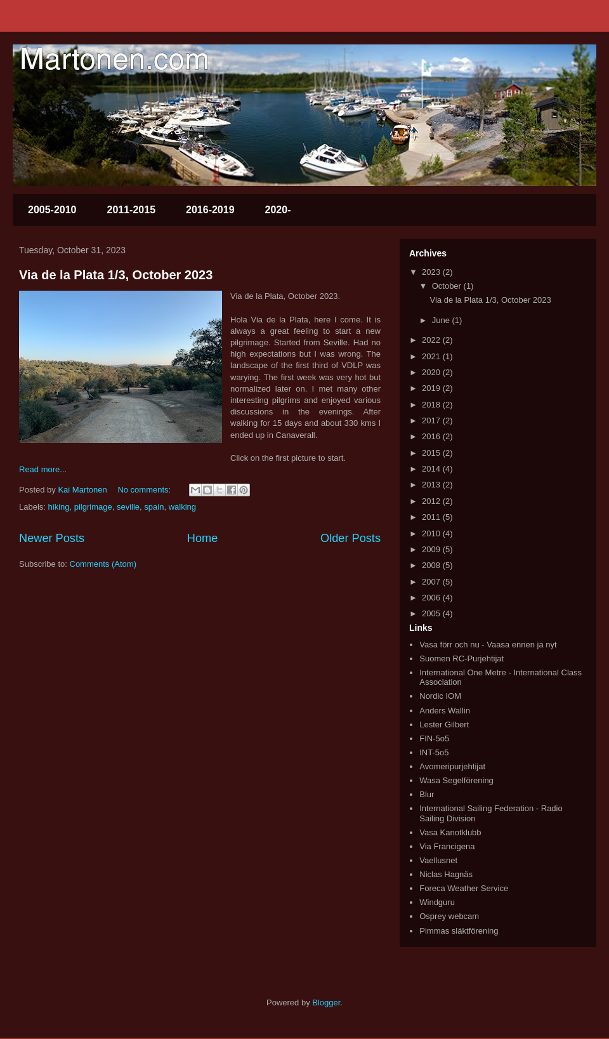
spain (154, 507)
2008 (432, 565)
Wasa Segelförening (456, 780)
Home (202, 538)
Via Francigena (447, 846)
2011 (432, 517)
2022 (432, 340)
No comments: (145, 489)
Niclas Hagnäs (446, 874)
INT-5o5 (434, 752)
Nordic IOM (440, 696)
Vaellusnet (438, 860)
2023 (432, 272)
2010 (432, 533)
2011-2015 (131, 209)
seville (128, 507)
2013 (432, 484)
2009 (432, 549)
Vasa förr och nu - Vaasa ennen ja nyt (487, 644)
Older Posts (350, 538)
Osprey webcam (449, 916)
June (442, 320)
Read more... (43, 469)
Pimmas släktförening (458, 931)
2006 (432, 597)
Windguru (437, 902)
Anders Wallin (444, 710)
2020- (278, 209)
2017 (432, 420)
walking (182, 507)
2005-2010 (52, 209)
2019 (432, 388)
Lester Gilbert (444, 724)
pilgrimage (93, 507)
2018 (432, 404)
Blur (426, 794)
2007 (432, 581)
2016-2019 (210, 209)
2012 (432, 501)
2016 (432, 436)
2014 (432, 468)
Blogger (326, 1002)
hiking (59, 507)
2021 (432, 356)
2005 (432, 613)
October (448, 286)
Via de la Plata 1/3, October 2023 (116, 275)
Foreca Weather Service (463, 888)
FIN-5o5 (434, 738)
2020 (432, 372)
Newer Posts (51, 538)
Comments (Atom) (103, 564)
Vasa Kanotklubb (450, 832)
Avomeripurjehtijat (452, 766)
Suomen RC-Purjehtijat (461, 658)
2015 (432, 453)
